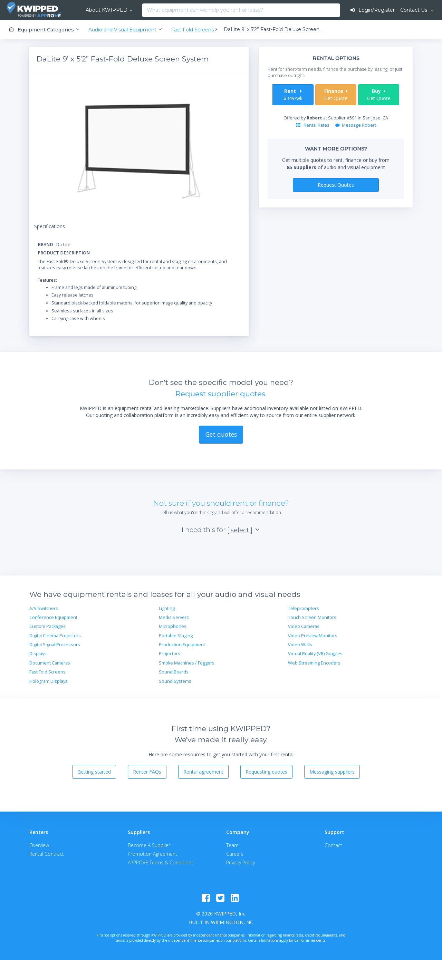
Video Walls (300, 645)
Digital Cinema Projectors (55, 636)
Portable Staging (176, 636)
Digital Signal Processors (54, 645)
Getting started (94, 771)
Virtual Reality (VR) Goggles (315, 654)
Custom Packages (47, 626)
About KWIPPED (106, 10)
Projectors (169, 654)
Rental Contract (46, 854)
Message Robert (355, 125)
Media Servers (174, 617)
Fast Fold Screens (47, 672)
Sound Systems (175, 681)
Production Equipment (182, 645)
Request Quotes (336, 185)
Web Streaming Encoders (314, 663)
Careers (234, 854)
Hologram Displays (48, 681)
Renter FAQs (147, 771)
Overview (39, 845)
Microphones (172, 626)
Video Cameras (303, 626)
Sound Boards (174, 672)
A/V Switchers (43, 608)
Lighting (167, 608)
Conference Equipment (53, 617)
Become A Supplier (149, 845)
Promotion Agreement (152, 854)
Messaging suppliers (332, 771)
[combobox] (144, 10)
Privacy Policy (240, 862)
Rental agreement (203, 771)
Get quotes (221, 434)
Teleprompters (303, 608)
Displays (38, 654)
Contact (333, 845)
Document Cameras (49, 663)
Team (232, 845)
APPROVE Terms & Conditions (161, 862)
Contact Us (414, 10)
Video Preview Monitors (312, 636)
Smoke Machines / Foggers (186, 663)
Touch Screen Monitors (312, 617)
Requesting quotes (266, 771)
